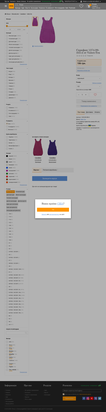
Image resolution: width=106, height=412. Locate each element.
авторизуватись (54, 214)
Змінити (44, 214)
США (60, 203)
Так (53, 210)
